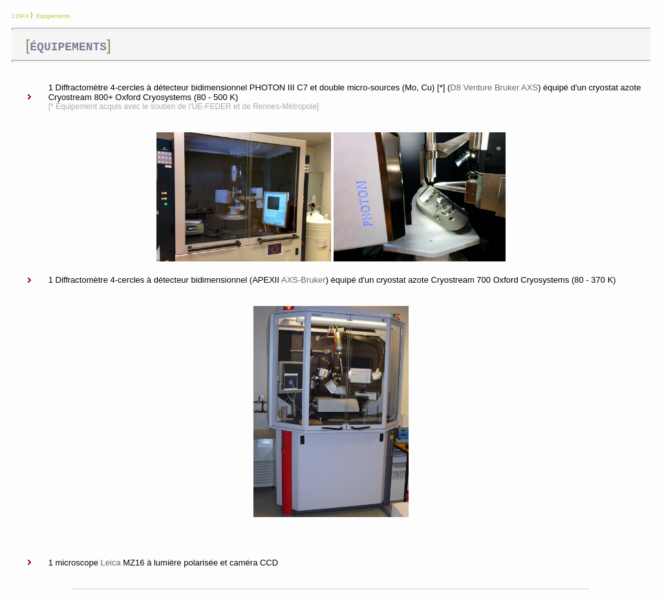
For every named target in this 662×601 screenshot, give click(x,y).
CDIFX (20, 16)
